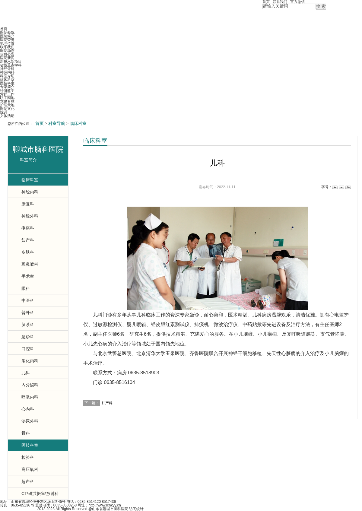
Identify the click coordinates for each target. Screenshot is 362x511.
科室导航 (56, 123)
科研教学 (7, 90)
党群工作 (7, 94)
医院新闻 (7, 58)
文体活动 (7, 116)
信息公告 (7, 54)
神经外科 (7, 69)
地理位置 (7, 43)
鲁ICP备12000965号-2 (18, 509)
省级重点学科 (11, 65)
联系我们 (7, 47)
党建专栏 (7, 101)
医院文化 (7, 108)
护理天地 (7, 105)
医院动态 (7, 51)
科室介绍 (7, 76)
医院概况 (7, 32)
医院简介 (7, 36)
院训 (3, 112)
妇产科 (107, 403)
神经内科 (7, 72)
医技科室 (7, 83)
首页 (3, 29)
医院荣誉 (7, 40)
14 (347, 187)
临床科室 (7, 80)
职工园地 (7, 98)
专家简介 (7, 87)
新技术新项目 (11, 61)
